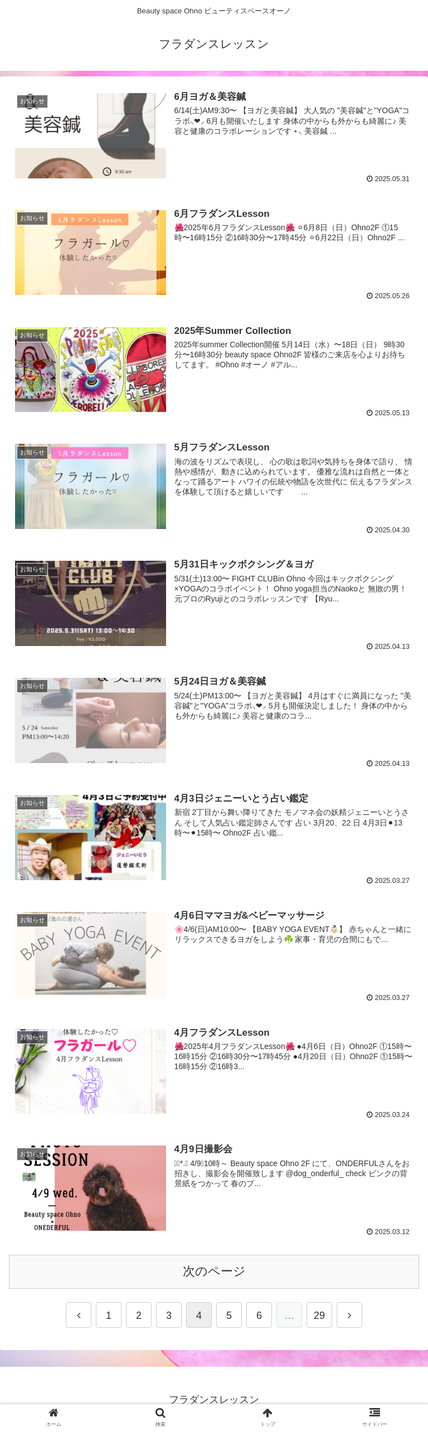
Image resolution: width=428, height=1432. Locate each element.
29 (319, 1320)
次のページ (214, 1276)
